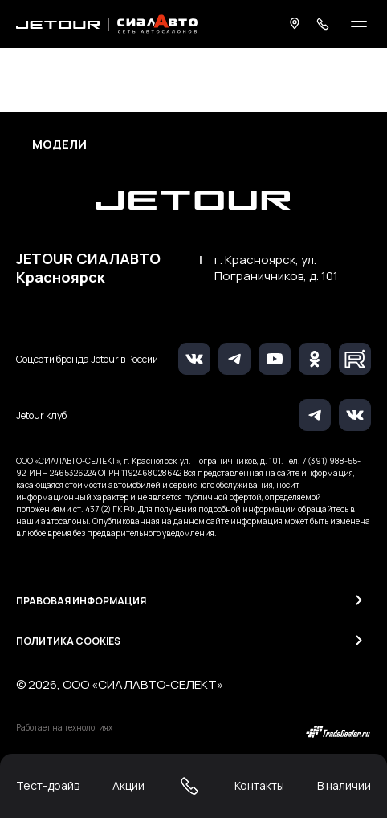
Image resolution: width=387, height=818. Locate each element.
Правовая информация (81, 601)
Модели (59, 144)
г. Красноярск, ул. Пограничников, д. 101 (276, 268)
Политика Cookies (68, 641)
